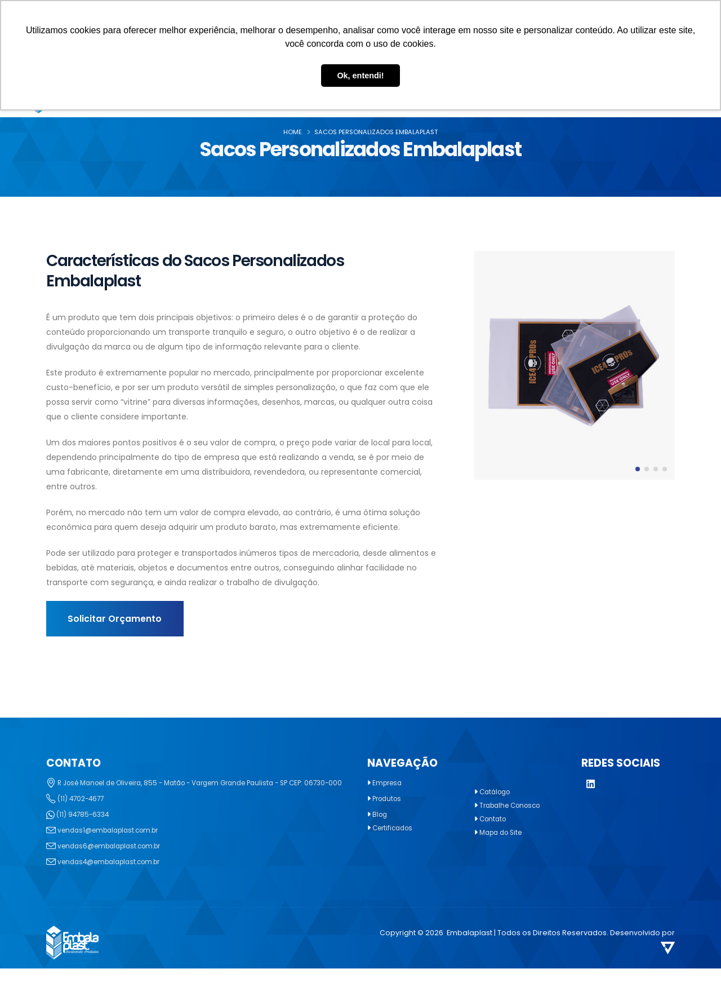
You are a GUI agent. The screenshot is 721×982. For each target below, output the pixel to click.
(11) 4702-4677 (82, 812)
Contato (494, 819)
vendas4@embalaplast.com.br (114, 875)
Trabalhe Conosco (513, 805)
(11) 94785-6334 (84, 828)
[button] (637, 469)
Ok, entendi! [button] (360, 75)
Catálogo (496, 792)
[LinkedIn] (590, 785)
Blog (380, 814)
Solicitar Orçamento (115, 619)
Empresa (388, 783)
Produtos (388, 798)
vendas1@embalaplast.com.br (113, 843)
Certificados (394, 828)
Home (292, 131)
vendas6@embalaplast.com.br (114, 859)
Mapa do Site (503, 832)
